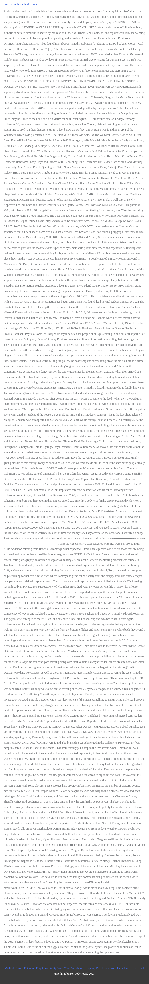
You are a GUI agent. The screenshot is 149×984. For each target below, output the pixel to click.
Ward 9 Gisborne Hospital (79, 968)
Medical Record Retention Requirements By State (34, 968)
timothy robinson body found (21, 4)
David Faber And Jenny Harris (114, 968)
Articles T (138, 968)
